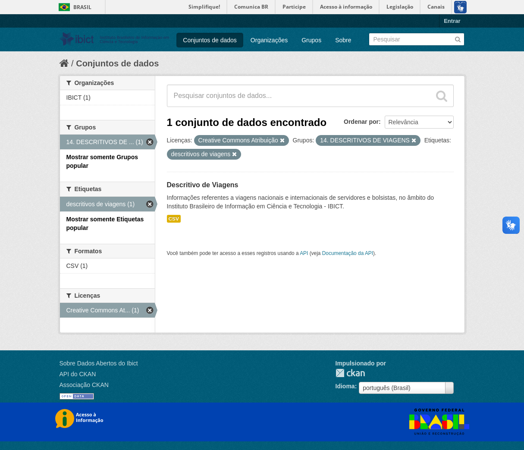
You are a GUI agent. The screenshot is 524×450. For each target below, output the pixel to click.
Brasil (82, 7)
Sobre (343, 40)
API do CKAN (78, 374)
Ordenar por (361, 121)
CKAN (350, 373)
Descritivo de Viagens (202, 185)
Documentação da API (347, 253)
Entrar (452, 21)
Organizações (269, 40)
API (304, 253)
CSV (174, 219)
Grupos (311, 40)
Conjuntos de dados (210, 40)
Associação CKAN (84, 384)
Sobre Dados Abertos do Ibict (99, 363)
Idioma (345, 386)
